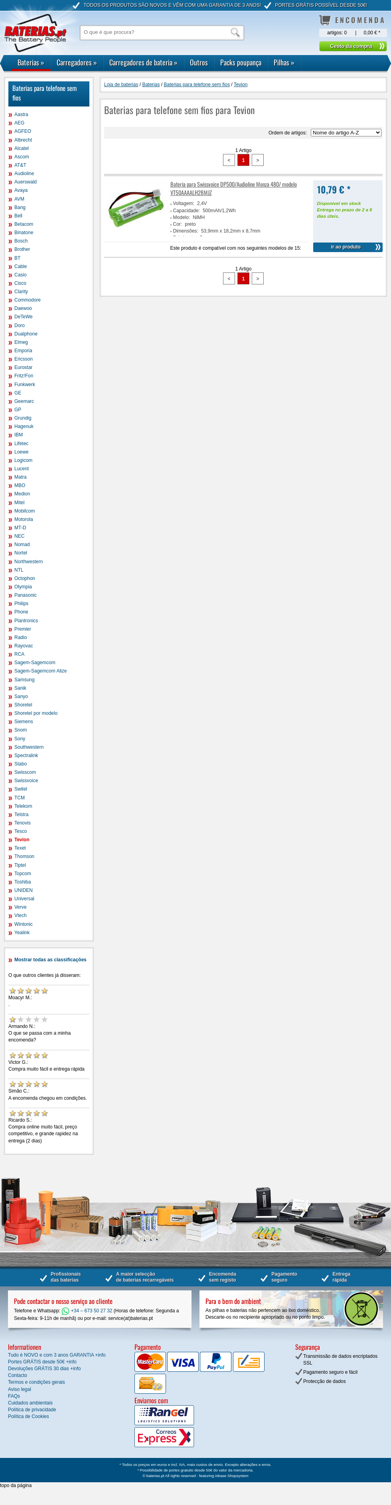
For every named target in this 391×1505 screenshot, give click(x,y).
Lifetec (21, 443)
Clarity (21, 291)
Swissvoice (26, 780)
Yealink (22, 932)
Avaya (21, 190)
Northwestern (28, 561)
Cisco (20, 283)
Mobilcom (24, 511)
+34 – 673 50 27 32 (86, 1311)
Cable (20, 266)
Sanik (20, 688)
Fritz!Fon (23, 376)
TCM (19, 798)
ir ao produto (346, 247)
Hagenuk (24, 426)
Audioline (24, 173)
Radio (20, 637)
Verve (20, 907)
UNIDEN (23, 890)
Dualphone (26, 334)
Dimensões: (185, 231)
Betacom (23, 224)
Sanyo (21, 696)
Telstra (21, 814)
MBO (19, 485)
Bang (20, 207)
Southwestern (28, 747)
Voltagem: (183, 203)
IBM (18, 435)
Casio (20, 275)
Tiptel (20, 865)
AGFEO (22, 131)
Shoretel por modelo (35, 713)
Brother (22, 249)
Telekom (23, 806)
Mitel (19, 502)
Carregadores (77, 62)
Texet (20, 848)
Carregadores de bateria (143, 62)
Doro (19, 325)
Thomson (24, 856)
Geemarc (24, 401)
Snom (20, 730)
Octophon (24, 578)
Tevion (22, 839)
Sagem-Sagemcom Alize (40, 671)
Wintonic (23, 924)
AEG (19, 123)
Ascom (21, 157)
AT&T (20, 165)
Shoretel (23, 705)
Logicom (23, 460)
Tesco (20, 831)
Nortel (20, 553)
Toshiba (22, 882)
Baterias (31, 62)
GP (17, 409)
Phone (21, 612)
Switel (20, 789)
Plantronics (26, 620)
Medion (22, 494)
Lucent (21, 468)
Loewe (21, 452)
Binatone (23, 232)
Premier (22, 629)
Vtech (20, 915)
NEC (19, 536)
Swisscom (25, 772)
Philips (21, 603)
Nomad (22, 544)
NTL (19, 570)
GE (17, 393)
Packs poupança (240, 62)
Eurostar (23, 367)
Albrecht (23, 140)
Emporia (23, 350)
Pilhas (284, 62)
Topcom (22, 873)
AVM (19, 199)
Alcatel (21, 148)
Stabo (20, 764)
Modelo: (181, 217)
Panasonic (25, 595)
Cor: (177, 224)
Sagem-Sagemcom (34, 662)
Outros (199, 62)
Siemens (23, 721)
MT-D (20, 528)
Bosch (21, 241)
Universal (24, 898)
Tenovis (22, 823)
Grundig (23, 418)
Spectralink (26, 755)
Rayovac (23, 646)
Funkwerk (24, 384)
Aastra (21, 114)
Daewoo (23, 308)
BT (17, 258)
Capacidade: (186, 210)
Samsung (24, 679)
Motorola (23, 519)
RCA (19, 654)
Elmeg (21, 342)
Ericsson (23, 359)
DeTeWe (23, 317)
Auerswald (25, 182)
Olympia (23, 587)
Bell (18, 216)
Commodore (27, 300)
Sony (19, 739)
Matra (20, 477)
